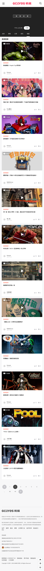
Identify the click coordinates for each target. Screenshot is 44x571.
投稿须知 (19, 558)
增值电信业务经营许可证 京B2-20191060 (11, 538)
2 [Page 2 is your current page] (15, 487)
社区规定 (4, 560)
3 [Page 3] (20, 487)
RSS (3, 530)
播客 (15, 528)
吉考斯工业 (21, 528)
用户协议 (26, 558)
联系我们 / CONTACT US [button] (8, 558)
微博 (7, 528)
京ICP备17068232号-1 (7, 541)
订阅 (27, 28)
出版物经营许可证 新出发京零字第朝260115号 (13, 551)
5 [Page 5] (31, 487)
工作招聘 (11, 560)
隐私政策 (33, 558)
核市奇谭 (29, 528)
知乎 (3, 528)
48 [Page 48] (10, 491)
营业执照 (4, 535)
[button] (4, 487)
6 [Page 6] (36, 487)
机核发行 (35, 528)
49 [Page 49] (15, 491)
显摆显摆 (5, 63)
